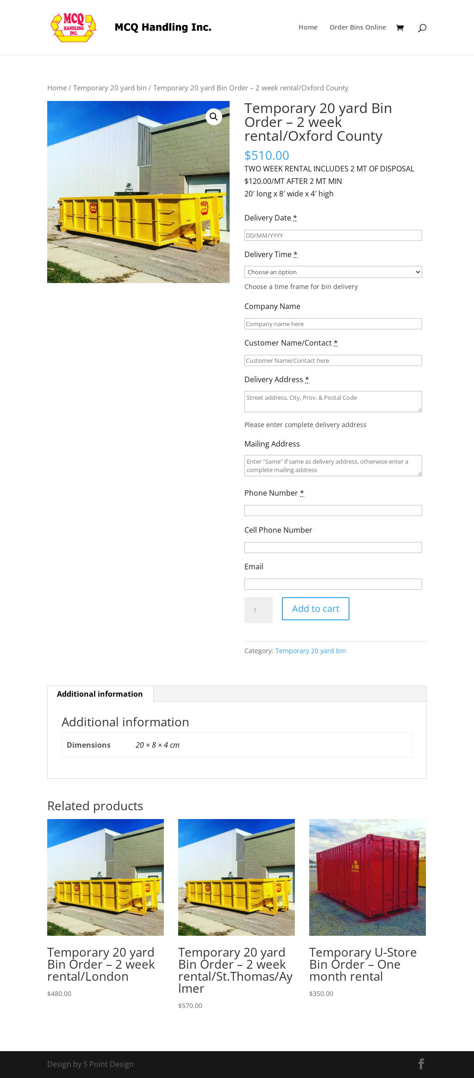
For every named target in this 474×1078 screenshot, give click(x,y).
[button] (214, 116)
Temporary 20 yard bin (110, 87)
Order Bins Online (358, 28)
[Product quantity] (258, 610)
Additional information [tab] (100, 694)
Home (308, 28)
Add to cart (315, 608)
